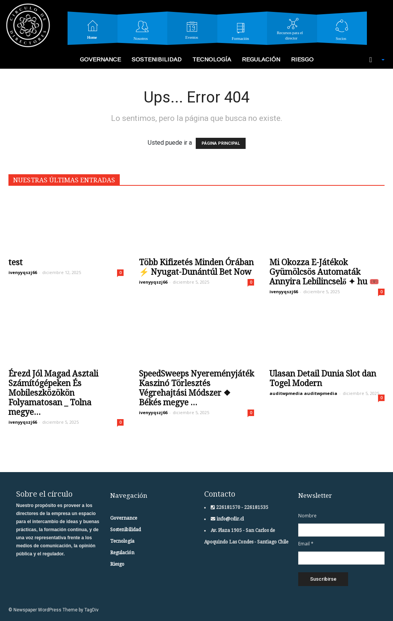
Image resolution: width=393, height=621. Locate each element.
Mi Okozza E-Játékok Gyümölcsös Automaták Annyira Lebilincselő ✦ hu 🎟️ (324, 272)
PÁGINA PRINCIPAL (220, 143)
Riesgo (302, 59)
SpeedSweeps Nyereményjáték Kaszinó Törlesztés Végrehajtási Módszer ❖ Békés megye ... (196, 388)
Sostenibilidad (157, 59)
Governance (100, 59)
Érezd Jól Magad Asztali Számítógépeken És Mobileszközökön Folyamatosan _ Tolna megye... (53, 393)
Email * (306, 543)
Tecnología (211, 59)
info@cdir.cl (229, 519)
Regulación (261, 59)
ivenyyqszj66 (22, 272)
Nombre (307, 515)
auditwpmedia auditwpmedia (303, 393)
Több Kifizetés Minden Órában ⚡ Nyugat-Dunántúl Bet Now (196, 267)
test (15, 262)
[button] (373, 60)
